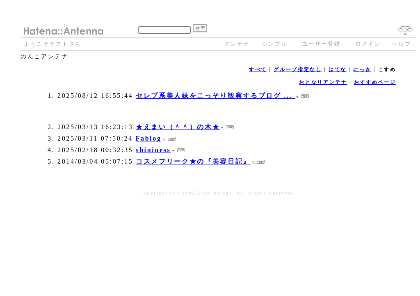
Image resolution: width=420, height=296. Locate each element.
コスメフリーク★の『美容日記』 (193, 161)
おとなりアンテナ (323, 82)
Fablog (149, 138)
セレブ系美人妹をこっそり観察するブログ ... (215, 95)
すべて (258, 69)
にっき (362, 69)
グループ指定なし (298, 69)
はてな (338, 69)
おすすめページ (375, 82)
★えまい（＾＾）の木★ (178, 126)
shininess (153, 149)
